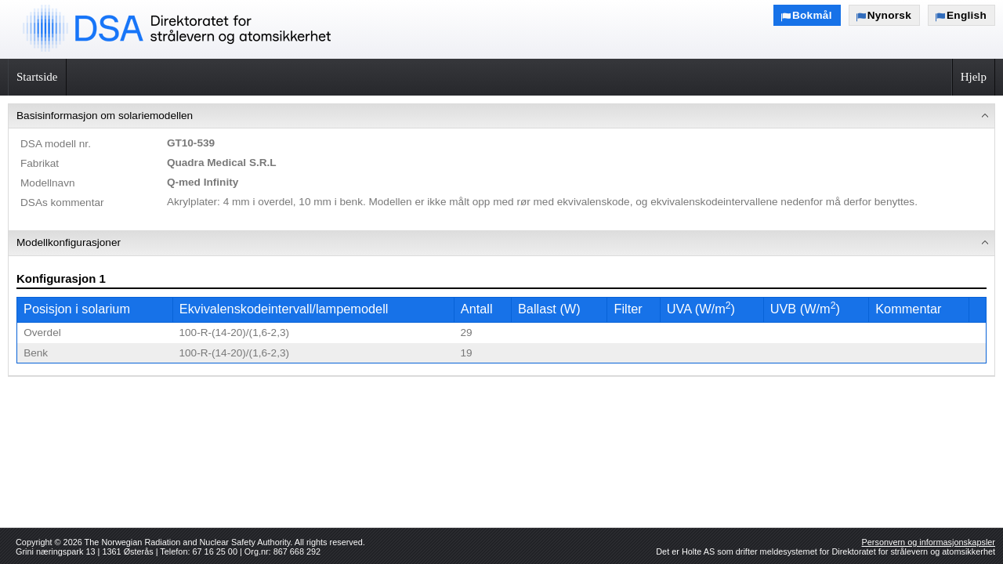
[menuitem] (501, 167)
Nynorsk (889, 15)
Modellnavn (47, 183)
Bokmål (812, 15)
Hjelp (974, 76)
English (967, 15)
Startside (37, 76)
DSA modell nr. (55, 144)
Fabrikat (39, 163)
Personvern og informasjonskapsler (928, 542)
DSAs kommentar (62, 202)
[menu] (501, 240)
